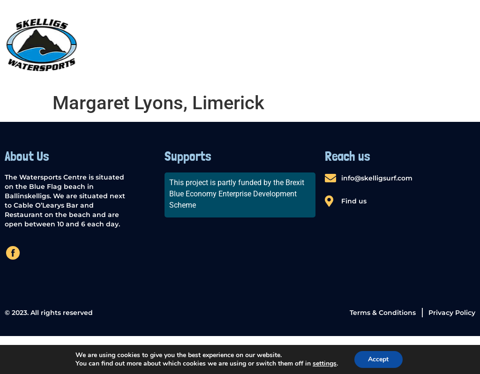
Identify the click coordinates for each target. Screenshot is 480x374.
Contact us (453, 44)
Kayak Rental (278, 44)
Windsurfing (344, 44)
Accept (378, 359)
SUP (230, 44)
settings (325, 363)
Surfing (400, 44)
